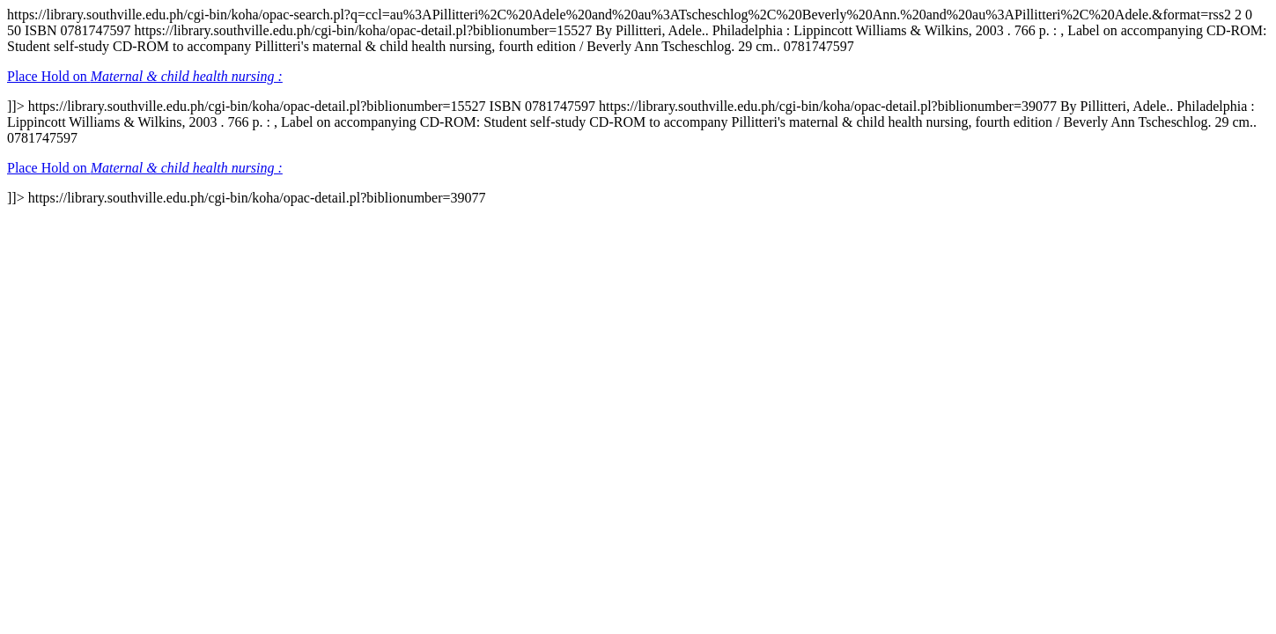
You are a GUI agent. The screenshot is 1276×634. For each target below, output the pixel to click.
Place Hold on (145, 76)
